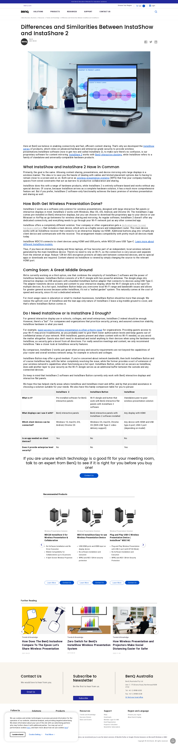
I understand (17, 734)
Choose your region (134, 714)
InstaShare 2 (75, 154)
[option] (59, 541)
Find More (50, 734)
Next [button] (156, 631)
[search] (156, 12)
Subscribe (83, 698)
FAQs (105, 714)
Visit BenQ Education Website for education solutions (89, 1)
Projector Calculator (111, 724)
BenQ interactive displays (108, 154)
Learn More (51, 583)
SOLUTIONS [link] (38, 12)
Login (152, 5)
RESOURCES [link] (72, 12)
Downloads (107, 717)
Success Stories (85, 717)
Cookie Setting (35, 734)
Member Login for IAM (111, 719)
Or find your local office (134, 697)
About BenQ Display (134, 717)
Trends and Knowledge (87, 714)
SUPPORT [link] (88, 12)
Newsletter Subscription (112, 727)
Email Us (31, 692)
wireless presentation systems (93, 178)
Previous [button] (22, 631)
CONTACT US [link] (105, 12)
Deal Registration (110, 722)
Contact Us (89, 475)
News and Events (86, 719)
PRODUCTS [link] (55, 12)
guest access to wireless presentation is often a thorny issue (70, 330)
